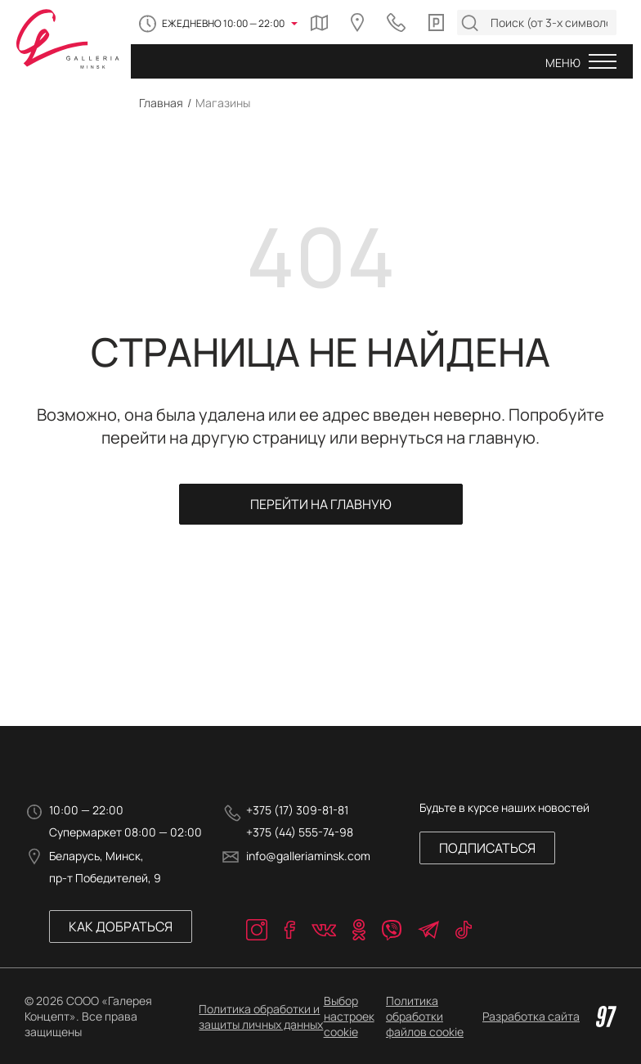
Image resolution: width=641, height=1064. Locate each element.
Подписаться (487, 848)
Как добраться (121, 926)
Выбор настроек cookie (349, 1016)
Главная (161, 102)
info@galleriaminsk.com (308, 855)
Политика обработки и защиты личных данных (261, 1016)
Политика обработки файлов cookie (425, 1016)
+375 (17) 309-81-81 (297, 810)
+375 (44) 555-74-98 (299, 832)
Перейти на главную (321, 504)
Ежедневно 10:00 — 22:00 (223, 23)
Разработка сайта (549, 1016)
